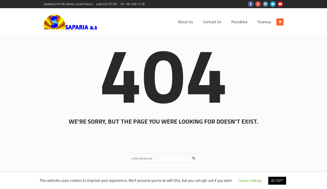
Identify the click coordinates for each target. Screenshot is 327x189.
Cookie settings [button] (250, 180)
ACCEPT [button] (277, 180)
